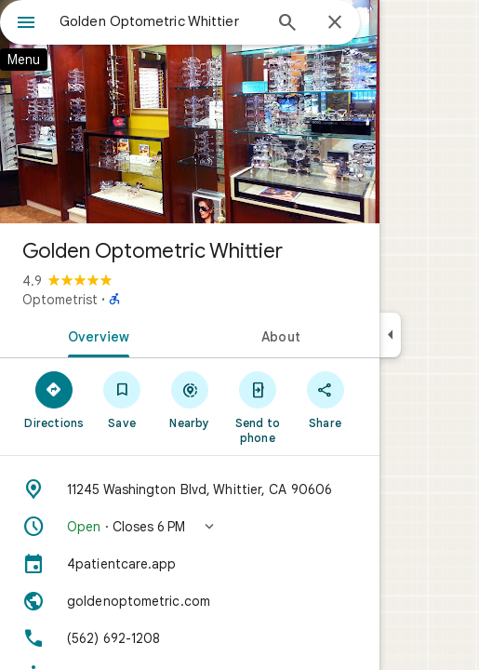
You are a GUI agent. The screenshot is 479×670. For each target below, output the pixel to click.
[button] (189, 526)
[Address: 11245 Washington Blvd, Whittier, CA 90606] (189, 489)
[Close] (335, 23)
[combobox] (160, 21)
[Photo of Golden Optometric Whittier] (189, 111)
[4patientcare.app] (189, 564)
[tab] (95, 335)
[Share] (325, 399)
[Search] (287, 24)
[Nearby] (190, 399)
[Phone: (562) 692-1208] (189, 638)
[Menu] (26, 24)
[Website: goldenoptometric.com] (189, 601)
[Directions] (54, 399)
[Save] (122, 399)
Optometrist (60, 299)
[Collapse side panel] (390, 335)
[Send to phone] (257, 407)
